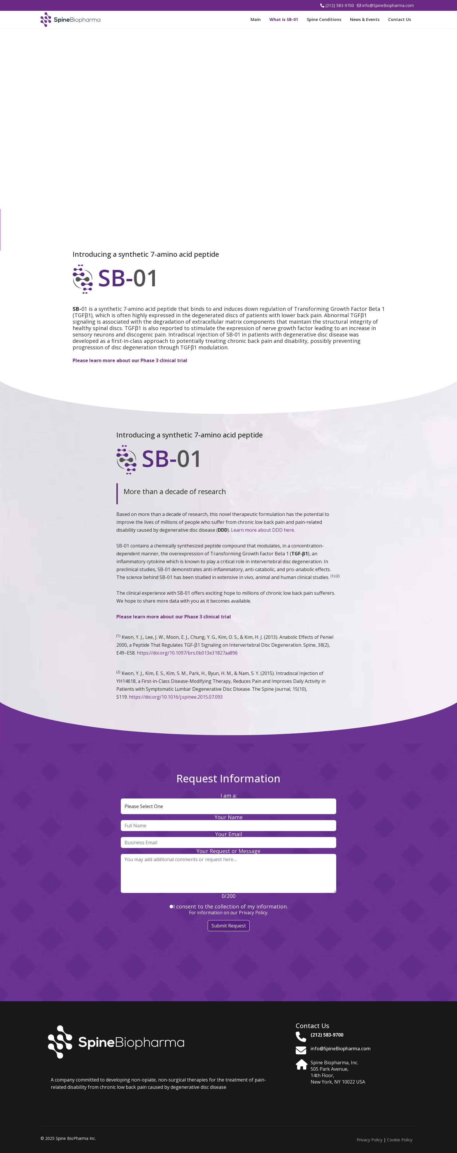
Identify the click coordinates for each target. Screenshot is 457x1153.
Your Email (228, 834)
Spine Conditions (324, 19)
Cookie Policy (399, 1139)
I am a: (228, 795)
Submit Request (228, 925)
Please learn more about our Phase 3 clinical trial (130, 360)
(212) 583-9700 (339, 5)
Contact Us (399, 19)
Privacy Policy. (253, 912)
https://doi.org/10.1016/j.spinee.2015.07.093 (176, 697)
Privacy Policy (369, 1139)
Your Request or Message (228, 851)
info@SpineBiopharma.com (388, 5)
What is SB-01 (283, 19)
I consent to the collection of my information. (228, 906)
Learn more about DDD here (262, 530)
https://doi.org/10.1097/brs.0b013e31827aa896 (187, 653)
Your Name (229, 817)
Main (256, 19)
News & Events (364, 19)
